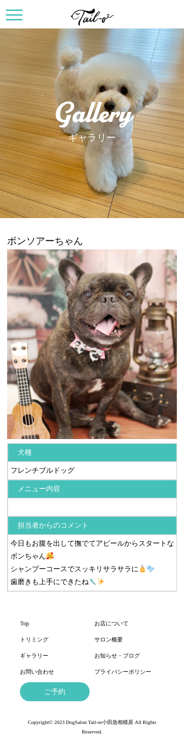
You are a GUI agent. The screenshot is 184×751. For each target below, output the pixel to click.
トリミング (34, 639)
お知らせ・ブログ (117, 655)
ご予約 (54, 692)
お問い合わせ (37, 672)
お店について (111, 623)
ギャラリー (34, 655)
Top (24, 623)
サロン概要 (108, 639)
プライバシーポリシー (122, 672)
